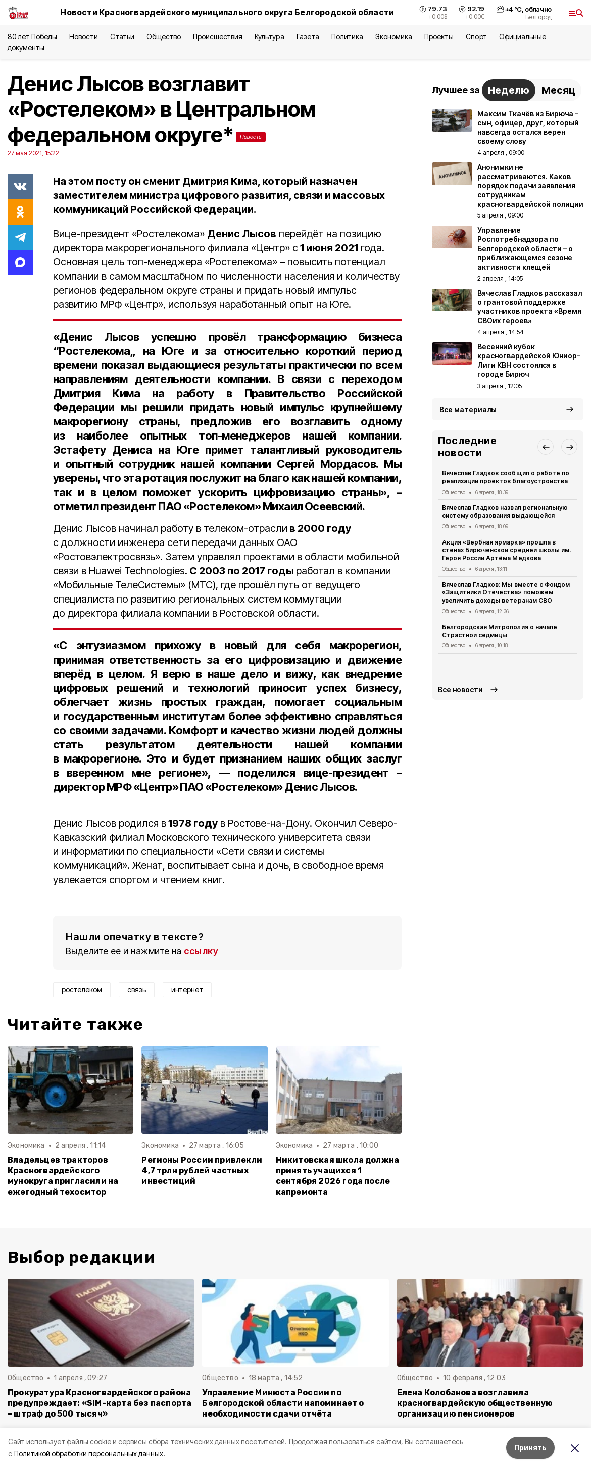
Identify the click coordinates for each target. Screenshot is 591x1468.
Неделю (508, 90)
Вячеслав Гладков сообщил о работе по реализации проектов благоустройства (505, 477)
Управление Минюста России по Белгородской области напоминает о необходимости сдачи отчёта (283, 1403)
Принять (530, 1447)
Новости (83, 36)
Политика (347, 36)
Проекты (439, 36)
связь (136, 989)
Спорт (476, 36)
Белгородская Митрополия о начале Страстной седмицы (499, 631)
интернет (187, 989)
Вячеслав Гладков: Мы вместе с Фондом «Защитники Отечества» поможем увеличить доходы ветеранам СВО (506, 593)
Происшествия (217, 36)
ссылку (201, 951)
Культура (269, 36)
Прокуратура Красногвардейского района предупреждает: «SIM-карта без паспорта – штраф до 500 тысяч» (99, 1403)
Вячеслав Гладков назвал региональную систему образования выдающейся (505, 511)
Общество (163, 36)
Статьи (122, 36)
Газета (308, 36)
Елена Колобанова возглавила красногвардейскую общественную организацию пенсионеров (475, 1403)
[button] (545, 447)
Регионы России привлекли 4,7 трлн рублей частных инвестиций (201, 1170)
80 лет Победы (32, 36)
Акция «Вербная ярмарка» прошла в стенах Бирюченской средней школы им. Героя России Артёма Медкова (506, 550)
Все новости (460, 689)
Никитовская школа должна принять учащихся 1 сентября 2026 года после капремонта (338, 1176)
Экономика (393, 36)
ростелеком (82, 989)
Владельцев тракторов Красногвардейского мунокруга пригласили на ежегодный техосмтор (63, 1176)
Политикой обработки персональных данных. (89, 1453)
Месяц (558, 90)
